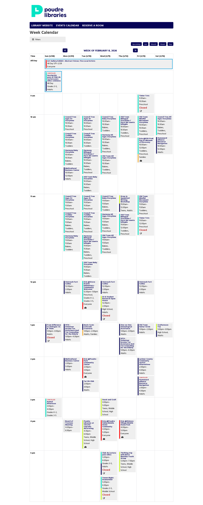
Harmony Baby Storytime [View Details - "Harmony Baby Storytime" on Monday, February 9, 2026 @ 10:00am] (71, 151)
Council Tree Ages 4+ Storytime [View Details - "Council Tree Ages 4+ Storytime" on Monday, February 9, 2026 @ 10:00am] (70, 118)
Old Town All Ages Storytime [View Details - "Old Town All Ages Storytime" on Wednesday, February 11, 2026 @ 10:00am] (109, 157)
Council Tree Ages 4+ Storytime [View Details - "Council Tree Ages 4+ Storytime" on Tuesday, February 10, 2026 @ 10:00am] (89, 118)
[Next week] (135, 50)
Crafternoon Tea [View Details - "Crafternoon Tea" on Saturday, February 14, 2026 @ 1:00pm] (163, 326)
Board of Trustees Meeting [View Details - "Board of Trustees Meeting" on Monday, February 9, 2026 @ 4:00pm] (69, 423)
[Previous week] (65, 50)
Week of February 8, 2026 (100, 50)
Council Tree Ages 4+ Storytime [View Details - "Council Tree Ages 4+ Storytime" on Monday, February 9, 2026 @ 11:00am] (70, 198)
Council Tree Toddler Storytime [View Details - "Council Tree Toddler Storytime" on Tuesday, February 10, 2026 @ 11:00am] (89, 214)
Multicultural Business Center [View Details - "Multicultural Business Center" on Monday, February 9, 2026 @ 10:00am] (72, 169)
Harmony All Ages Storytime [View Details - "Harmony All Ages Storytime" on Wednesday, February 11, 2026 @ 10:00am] (109, 136)
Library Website (42, 25)
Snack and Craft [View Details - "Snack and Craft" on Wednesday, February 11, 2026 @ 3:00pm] (109, 399)
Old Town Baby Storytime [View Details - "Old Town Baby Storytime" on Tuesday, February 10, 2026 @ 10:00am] (90, 178)
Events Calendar (67, 25)
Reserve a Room (93, 25)
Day (170, 44)
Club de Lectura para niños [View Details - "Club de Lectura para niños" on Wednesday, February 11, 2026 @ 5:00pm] (109, 454)
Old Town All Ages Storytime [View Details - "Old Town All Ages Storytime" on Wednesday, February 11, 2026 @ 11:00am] (109, 236)
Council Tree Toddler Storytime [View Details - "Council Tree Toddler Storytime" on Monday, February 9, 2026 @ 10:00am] (70, 135)
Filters (38, 39)
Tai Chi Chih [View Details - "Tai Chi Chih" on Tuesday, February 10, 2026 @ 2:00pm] (89, 381)
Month (153, 44)
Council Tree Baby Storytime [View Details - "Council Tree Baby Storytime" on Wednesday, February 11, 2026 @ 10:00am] (109, 118)
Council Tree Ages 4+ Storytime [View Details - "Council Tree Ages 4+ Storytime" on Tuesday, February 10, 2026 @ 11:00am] (89, 198)
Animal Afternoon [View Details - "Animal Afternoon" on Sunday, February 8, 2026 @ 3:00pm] (51, 402)
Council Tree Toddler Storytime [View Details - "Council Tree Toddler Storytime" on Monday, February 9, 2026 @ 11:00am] (70, 214)
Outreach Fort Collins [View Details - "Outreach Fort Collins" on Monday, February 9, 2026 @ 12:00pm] (71, 283)
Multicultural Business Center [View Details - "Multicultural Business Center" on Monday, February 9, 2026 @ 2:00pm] (72, 360)
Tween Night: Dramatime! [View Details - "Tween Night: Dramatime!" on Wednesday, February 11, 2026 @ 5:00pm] (108, 478)
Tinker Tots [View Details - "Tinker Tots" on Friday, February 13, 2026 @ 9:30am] (144, 95)
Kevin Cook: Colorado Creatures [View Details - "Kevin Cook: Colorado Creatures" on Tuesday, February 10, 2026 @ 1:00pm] (89, 326)
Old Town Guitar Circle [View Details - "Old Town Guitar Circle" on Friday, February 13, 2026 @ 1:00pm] (144, 326)
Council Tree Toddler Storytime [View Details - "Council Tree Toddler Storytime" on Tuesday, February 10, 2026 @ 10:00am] (89, 135)
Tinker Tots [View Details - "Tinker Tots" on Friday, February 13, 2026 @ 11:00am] (144, 218)
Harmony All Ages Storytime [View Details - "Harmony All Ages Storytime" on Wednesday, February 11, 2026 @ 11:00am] (109, 215)
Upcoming (136, 44)
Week (162, 44)
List (145, 44)
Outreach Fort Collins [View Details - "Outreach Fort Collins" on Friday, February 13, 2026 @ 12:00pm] (145, 283)
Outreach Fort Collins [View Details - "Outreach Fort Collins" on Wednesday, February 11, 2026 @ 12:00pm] (108, 283)
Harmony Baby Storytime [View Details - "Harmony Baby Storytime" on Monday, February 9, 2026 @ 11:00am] (71, 237)
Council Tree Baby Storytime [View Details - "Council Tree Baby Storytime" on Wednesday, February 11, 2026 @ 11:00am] (109, 197)
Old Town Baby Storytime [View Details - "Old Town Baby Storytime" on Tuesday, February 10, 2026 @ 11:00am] (90, 263)
